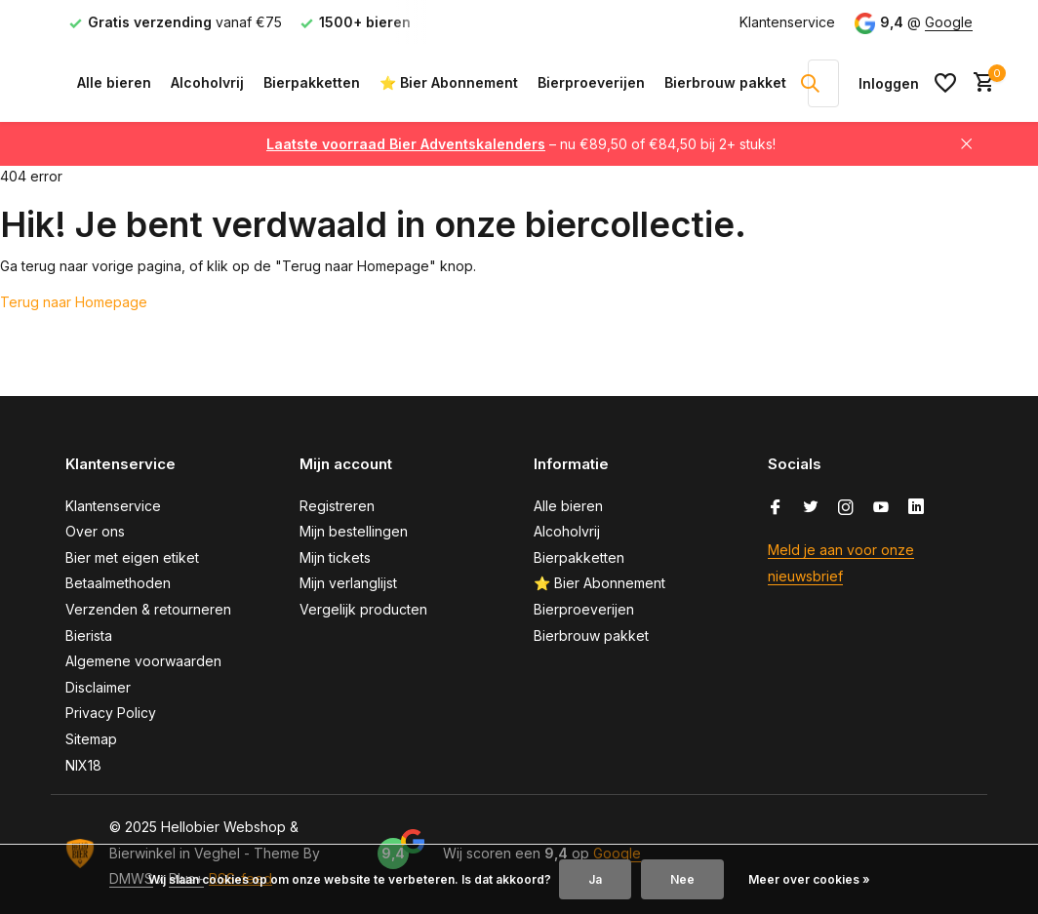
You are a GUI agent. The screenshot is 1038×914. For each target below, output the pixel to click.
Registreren (337, 505)
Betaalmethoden (118, 583)
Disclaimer (98, 687)
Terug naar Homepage (73, 302)
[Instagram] (846, 508)
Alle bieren (114, 82)
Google (949, 22)
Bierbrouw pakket (725, 82)
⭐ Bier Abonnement (448, 82)
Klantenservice (787, 22)
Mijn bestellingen (353, 531)
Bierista (88, 635)
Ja (595, 879)
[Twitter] (810, 508)
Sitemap (91, 739)
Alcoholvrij (207, 82)
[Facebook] (775, 508)
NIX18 (83, 765)
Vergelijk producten (363, 609)
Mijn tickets (335, 557)
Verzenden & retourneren (148, 609)
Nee (682, 879)
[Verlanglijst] (945, 83)
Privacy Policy (110, 712)
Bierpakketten (311, 82)
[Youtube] (881, 508)
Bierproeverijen (591, 82)
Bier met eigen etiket (132, 557)
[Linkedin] (916, 508)
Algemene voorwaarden (143, 661)
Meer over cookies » (809, 879)
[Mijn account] (888, 83)
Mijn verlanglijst (348, 583)
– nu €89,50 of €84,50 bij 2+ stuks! (521, 144)
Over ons (95, 531)
